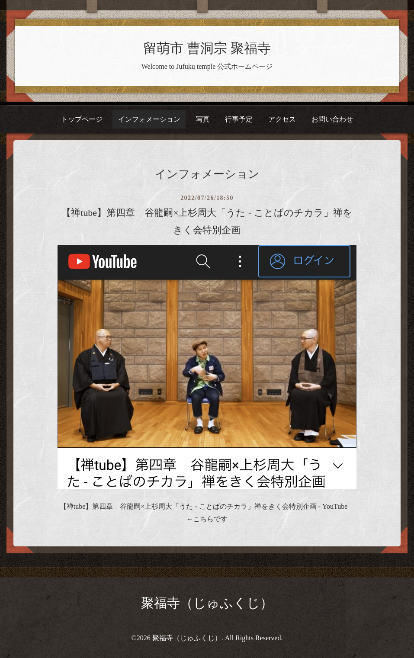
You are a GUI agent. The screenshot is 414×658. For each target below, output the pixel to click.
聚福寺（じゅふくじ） (207, 603)
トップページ (82, 119)
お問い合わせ (332, 119)
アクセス (282, 119)
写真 (203, 119)
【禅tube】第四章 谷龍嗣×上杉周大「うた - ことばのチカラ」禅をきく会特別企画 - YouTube (204, 506)
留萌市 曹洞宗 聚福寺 (206, 48)
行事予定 (239, 119)
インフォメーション (149, 119)
